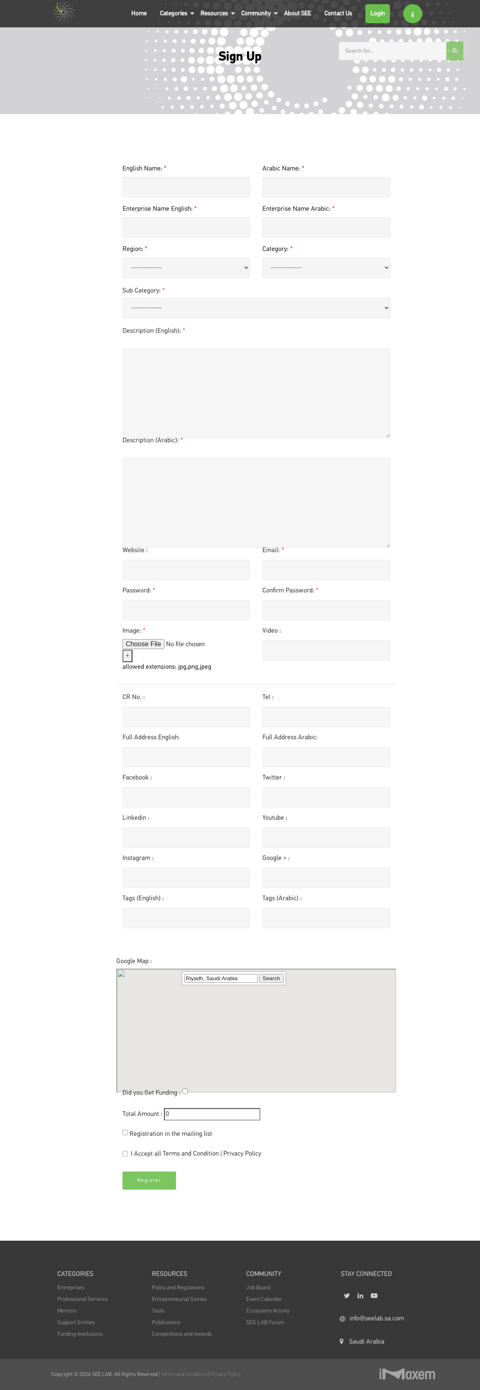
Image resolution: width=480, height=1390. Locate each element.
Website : (135, 553)
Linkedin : (135, 821)
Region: (134, 249)
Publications (166, 1330)
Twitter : (273, 780)
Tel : (268, 700)
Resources (214, 13)
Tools (158, 1319)
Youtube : (274, 821)
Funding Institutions (80, 1342)
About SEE (297, 13)
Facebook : (137, 780)
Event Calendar (264, 1307)
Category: (277, 249)
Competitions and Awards (182, 1342)
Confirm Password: (290, 593)
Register (149, 1186)
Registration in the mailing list (171, 1137)
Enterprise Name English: (159, 209)
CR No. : (133, 700)
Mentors (66, 1319)
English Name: (144, 169)
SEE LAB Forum (265, 1330)
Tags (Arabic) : (282, 901)
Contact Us (338, 13)
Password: (138, 593)
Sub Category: (143, 294)
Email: (273, 553)
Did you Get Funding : (151, 1096)
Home (139, 13)
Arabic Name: (283, 169)
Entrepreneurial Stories (179, 1307)
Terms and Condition (191, 1157)
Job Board (258, 1295)
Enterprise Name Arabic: (298, 209)
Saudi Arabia (362, 1354)
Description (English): (153, 334)
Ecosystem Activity (267, 1319)
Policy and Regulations (178, 1295)
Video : (271, 633)
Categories (173, 13)
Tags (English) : (143, 901)
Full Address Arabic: (290, 740)
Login (377, 13)
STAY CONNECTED (366, 1282)
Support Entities (76, 1330)
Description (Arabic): (152, 444)
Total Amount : (142, 1117)
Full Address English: (151, 740)
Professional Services (82, 1307)
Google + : (276, 861)
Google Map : (134, 1012)
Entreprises (70, 1295)
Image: (133, 633)
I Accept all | (191, 1157)
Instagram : (138, 861)
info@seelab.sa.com (372, 1332)
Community (256, 13)
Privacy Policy (242, 1157)
